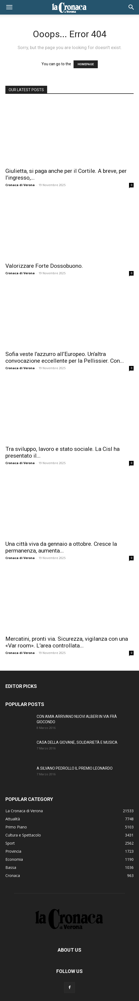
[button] (9, 7)
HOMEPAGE (86, 64)
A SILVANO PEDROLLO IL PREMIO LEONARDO (75, 768)
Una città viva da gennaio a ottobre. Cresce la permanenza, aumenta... (61, 547)
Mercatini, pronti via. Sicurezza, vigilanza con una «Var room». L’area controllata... (66, 642)
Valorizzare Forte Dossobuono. (44, 266)
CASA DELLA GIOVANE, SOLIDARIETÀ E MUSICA (77, 742)
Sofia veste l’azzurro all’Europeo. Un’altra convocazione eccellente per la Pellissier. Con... (64, 357)
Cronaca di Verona (20, 185)
